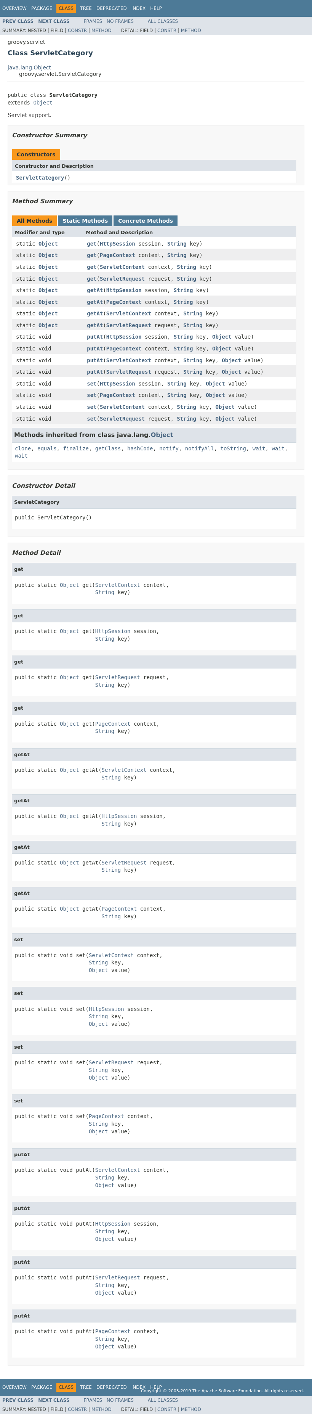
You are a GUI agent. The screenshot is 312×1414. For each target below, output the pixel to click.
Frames (93, 21)
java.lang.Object (29, 67)
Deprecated (111, 8)
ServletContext (122, 267)
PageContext (117, 255)
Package (41, 8)
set (91, 384)
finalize (75, 448)
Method (101, 30)
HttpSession (117, 244)
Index (138, 8)
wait (259, 448)
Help (156, 8)
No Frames (120, 21)
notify (169, 448)
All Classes (163, 21)
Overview (14, 8)
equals (47, 448)
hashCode (140, 448)
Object (43, 103)
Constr (77, 30)
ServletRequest (122, 279)
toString (233, 448)
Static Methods (85, 221)
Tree (86, 8)
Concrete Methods (145, 221)
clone (23, 448)
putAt (95, 337)
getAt (95, 290)
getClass (108, 448)
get (91, 244)
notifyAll (199, 448)
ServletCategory (40, 178)
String (177, 244)
